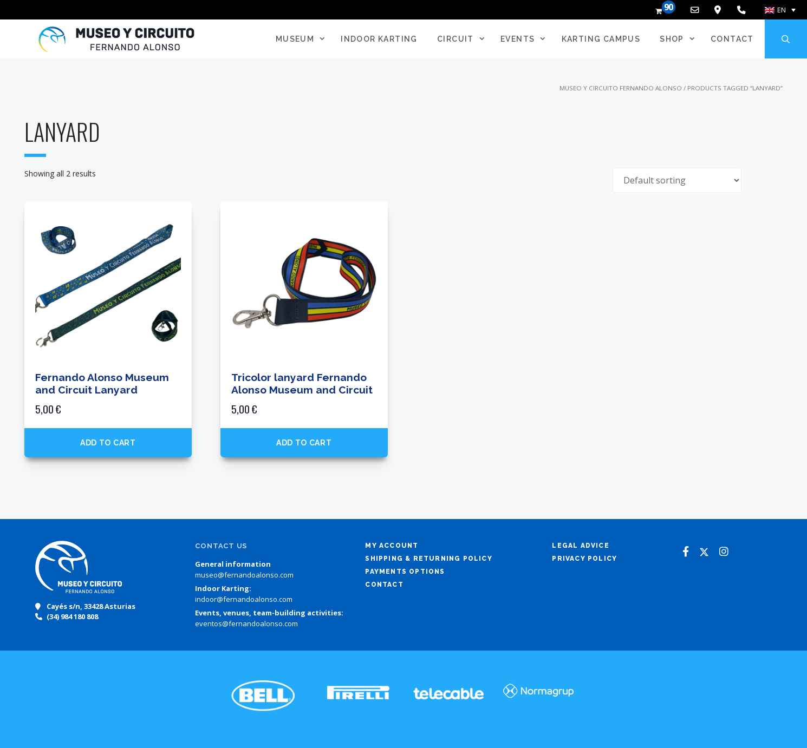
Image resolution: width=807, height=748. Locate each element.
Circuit (464, 39)
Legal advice (580, 545)
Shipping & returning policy (428, 558)
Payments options (405, 571)
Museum (304, 39)
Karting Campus (601, 39)
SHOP (681, 39)
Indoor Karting (379, 39)
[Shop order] (677, 180)
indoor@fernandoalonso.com (243, 599)
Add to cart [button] (108, 442)
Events (526, 39)
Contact (732, 39)
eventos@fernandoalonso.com (246, 623)
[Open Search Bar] (786, 38)
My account (391, 545)
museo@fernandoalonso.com (244, 575)
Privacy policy (584, 558)
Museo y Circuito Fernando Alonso (620, 88)
